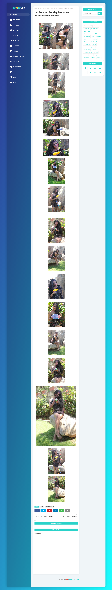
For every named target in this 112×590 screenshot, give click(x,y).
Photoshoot (96, 26)
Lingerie (96, 52)
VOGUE (99, 57)
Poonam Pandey (42, 8)
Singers (97, 55)
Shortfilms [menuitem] (15, 67)
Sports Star (87, 49)
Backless (94, 49)
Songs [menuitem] (14, 35)
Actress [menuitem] (14, 62)
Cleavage (86, 28)
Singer (94, 44)
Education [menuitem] (15, 72)
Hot (91, 26)
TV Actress (86, 41)
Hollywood (92, 47)
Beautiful (98, 36)
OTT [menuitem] (13, 82)
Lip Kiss (86, 55)
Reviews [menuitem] (14, 41)
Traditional (87, 36)
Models (95, 39)
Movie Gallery (94, 28)
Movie (91, 55)
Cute (90, 39)
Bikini (93, 36)
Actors (85, 47)
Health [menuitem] (14, 77)
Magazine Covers (88, 34)
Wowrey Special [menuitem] (17, 56)
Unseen (93, 57)
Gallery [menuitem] (14, 46)
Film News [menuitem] (15, 20)
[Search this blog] (90, 13)
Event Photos (87, 31)
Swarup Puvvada (74, 579)
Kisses (98, 47)
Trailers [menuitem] (14, 25)
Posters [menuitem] (14, 30)
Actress (41, 506)
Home (35, 8)
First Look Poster (88, 52)
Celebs (96, 34)
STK (36, 19)
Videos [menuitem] (14, 51)
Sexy (85, 39)
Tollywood (86, 57)
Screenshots (87, 44)
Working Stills (94, 41)
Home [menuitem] (13, 15)
